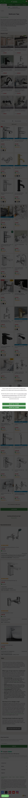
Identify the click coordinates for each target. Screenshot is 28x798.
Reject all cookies (14, 404)
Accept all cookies (14, 407)
